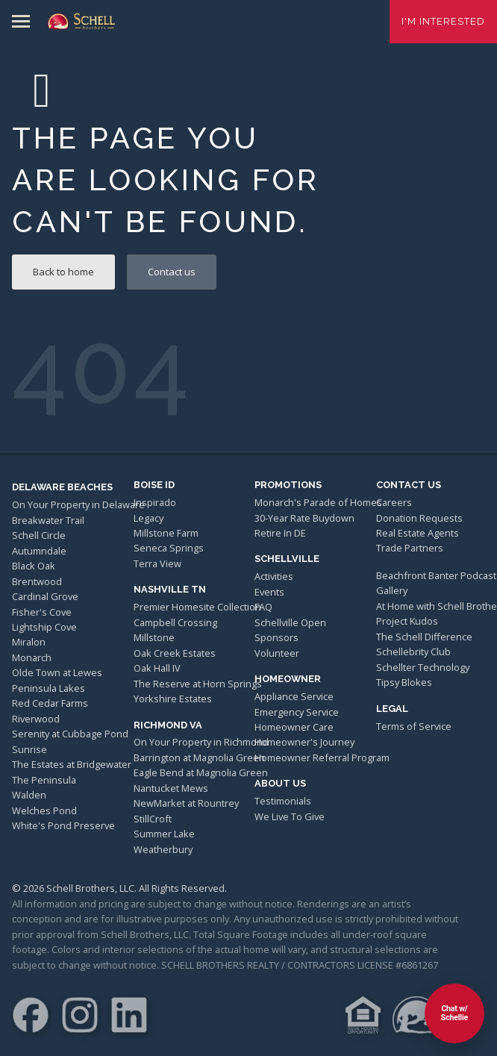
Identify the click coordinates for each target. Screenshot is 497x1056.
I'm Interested (443, 21)
